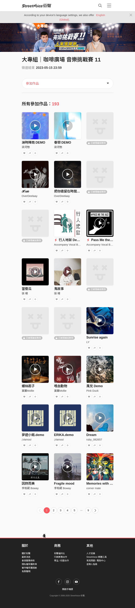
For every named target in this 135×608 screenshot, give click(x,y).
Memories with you (101, 483)
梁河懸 (26, 147)
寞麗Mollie (28, 390)
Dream (91, 435)
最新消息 (26, 557)
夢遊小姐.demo (33, 435)
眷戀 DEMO (62, 142)
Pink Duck (92, 390)
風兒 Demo (94, 386)
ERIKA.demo (64, 435)
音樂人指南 (91, 564)
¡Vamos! (27, 439)
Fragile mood (64, 483)
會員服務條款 (28, 560)
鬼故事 (59, 289)
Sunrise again (97, 337)
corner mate (93, 488)
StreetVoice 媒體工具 (96, 557)
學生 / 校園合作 (61, 560)
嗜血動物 (60, 386)
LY (88, 342)
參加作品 (32, 83)
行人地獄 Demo (68, 240)
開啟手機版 (67, 589)
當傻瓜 (26, 289)
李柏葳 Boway (30, 488)
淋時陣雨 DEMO (33, 142)
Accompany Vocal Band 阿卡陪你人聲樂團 (79, 244)
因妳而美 (28, 483)
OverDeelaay (30, 195)
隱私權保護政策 (29, 564)
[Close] (131, 15)
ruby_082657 (94, 439)
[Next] (95, 510)
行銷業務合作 (60, 557)
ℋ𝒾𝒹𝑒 (25, 191)
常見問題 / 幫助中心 (96, 560)
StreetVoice (36, 5)
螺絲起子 (28, 386)
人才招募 (90, 553)
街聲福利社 (59, 553)
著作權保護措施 (29, 568)
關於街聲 (26, 553)
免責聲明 (26, 571)
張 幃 (25, 293)
